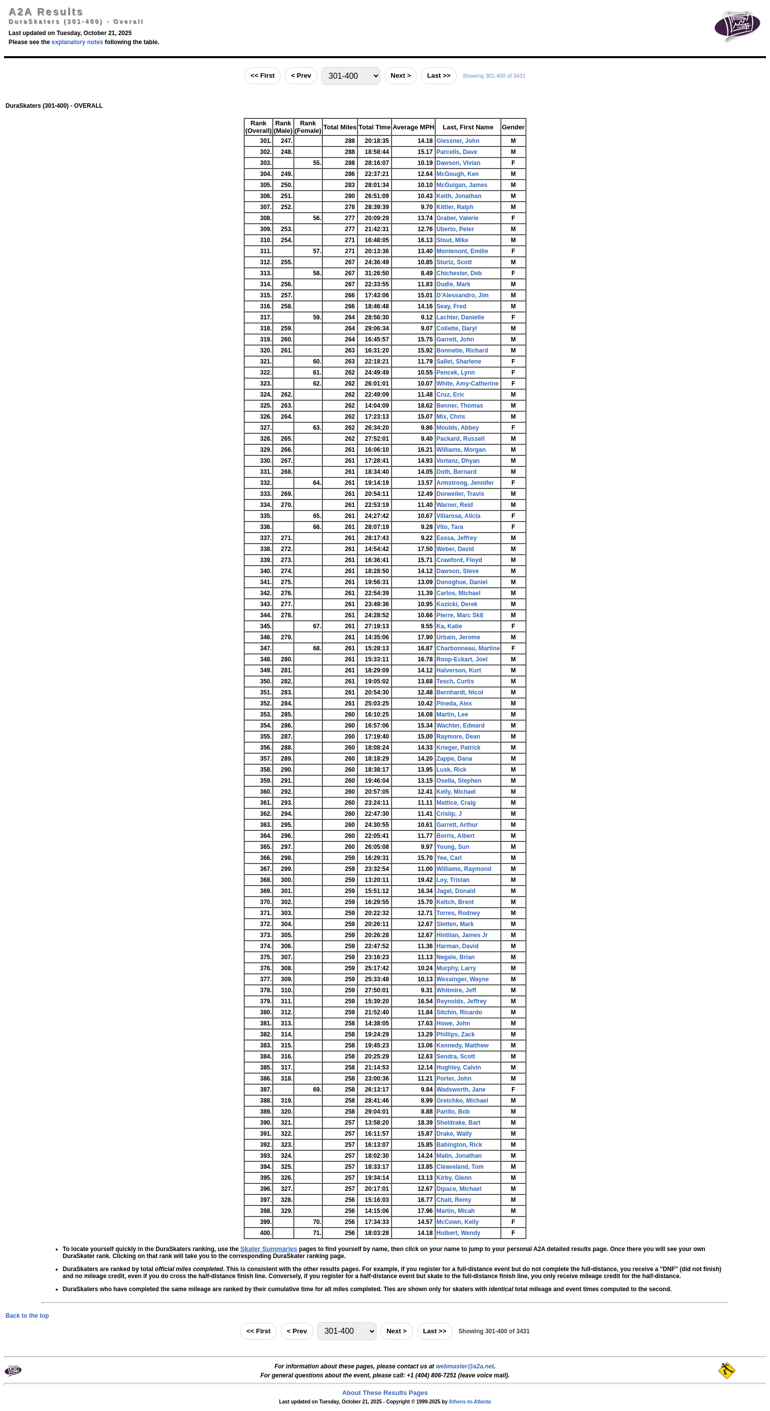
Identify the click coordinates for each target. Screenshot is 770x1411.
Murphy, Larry (456, 968)
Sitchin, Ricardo (459, 1012)
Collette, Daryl (456, 328)
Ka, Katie (449, 626)
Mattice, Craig (456, 802)
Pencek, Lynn (455, 372)
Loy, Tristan (452, 880)
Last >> (439, 75)
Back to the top (27, 1315)
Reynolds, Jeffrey (461, 1001)
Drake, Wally (454, 1133)
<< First (263, 75)
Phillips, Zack (455, 1034)
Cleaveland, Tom (459, 1166)
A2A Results (46, 11)
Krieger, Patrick (458, 747)
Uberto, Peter (455, 229)
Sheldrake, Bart (458, 1122)
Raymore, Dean (458, 736)
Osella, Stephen (458, 780)
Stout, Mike (452, 240)
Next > (401, 75)
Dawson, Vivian (458, 162)
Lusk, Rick (451, 769)
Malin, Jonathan (459, 1155)
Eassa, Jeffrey (456, 538)
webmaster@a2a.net (465, 1366)
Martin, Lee (452, 714)
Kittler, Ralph (454, 207)
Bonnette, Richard (462, 350)
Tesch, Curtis (455, 681)
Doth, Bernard (456, 471)
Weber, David (455, 549)
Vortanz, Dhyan (457, 460)
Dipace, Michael (458, 1188)
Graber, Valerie (457, 218)
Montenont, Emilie (462, 251)
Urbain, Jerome (458, 637)
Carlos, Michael (458, 593)
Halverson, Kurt (458, 670)
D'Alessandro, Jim (462, 295)
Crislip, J (449, 813)
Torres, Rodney (458, 913)
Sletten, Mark (455, 924)
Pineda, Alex (454, 703)
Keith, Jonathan (458, 196)
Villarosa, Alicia (458, 515)
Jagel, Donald (455, 891)
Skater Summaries (269, 1249)
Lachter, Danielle (460, 317)
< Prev (301, 75)
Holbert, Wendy (458, 1233)
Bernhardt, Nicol (459, 692)
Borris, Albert (455, 835)
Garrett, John (455, 339)
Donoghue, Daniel (461, 582)
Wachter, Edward (460, 725)
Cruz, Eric (450, 394)
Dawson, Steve (457, 571)
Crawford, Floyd (459, 560)
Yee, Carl (449, 857)
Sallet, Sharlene (458, 361)
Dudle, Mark (453, 284)
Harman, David (457, 946)
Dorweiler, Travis (460, 493)
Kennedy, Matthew (462, 1045)
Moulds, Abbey (457, 427)
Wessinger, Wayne (462, 979)
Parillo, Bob (453, 1111)
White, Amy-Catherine (467, 383)
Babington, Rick (459, 1144)
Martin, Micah (455, 1210)
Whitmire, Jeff (456, 990)
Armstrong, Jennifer (465, 482)
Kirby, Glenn (453, 1177)
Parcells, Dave (456, 151)
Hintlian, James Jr (462, 935)
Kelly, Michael (455, 791)
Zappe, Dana (454, 758)
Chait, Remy (453, 1199)
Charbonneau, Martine (468, 648)
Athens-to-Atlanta (470, 1401)
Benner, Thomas (459, 405)
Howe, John (453, 1023)
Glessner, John (457, 140)
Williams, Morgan (461, 449)
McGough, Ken (457, 174)
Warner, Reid (454, 504)
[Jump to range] (350, 76)
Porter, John (453, 1078)
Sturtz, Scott (454, 262)
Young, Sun (452, 846)
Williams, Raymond (463, 868)
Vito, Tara (449, 527)
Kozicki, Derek (456, 604)
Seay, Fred (451, 306)
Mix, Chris (450, 416)
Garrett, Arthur (457, 824)
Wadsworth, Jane (460, 1089)
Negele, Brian (455, 957)
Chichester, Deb (459, 273)
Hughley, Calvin (458, 1067)
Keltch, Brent (455, 902)
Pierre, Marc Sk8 (459, 615)
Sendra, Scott (455, 1056)
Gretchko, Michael (462, 1100)
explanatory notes (77, 42)
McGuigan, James (461, 185)
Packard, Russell (460, 438)
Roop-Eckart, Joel (461, 659)
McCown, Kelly (457, 1221)
